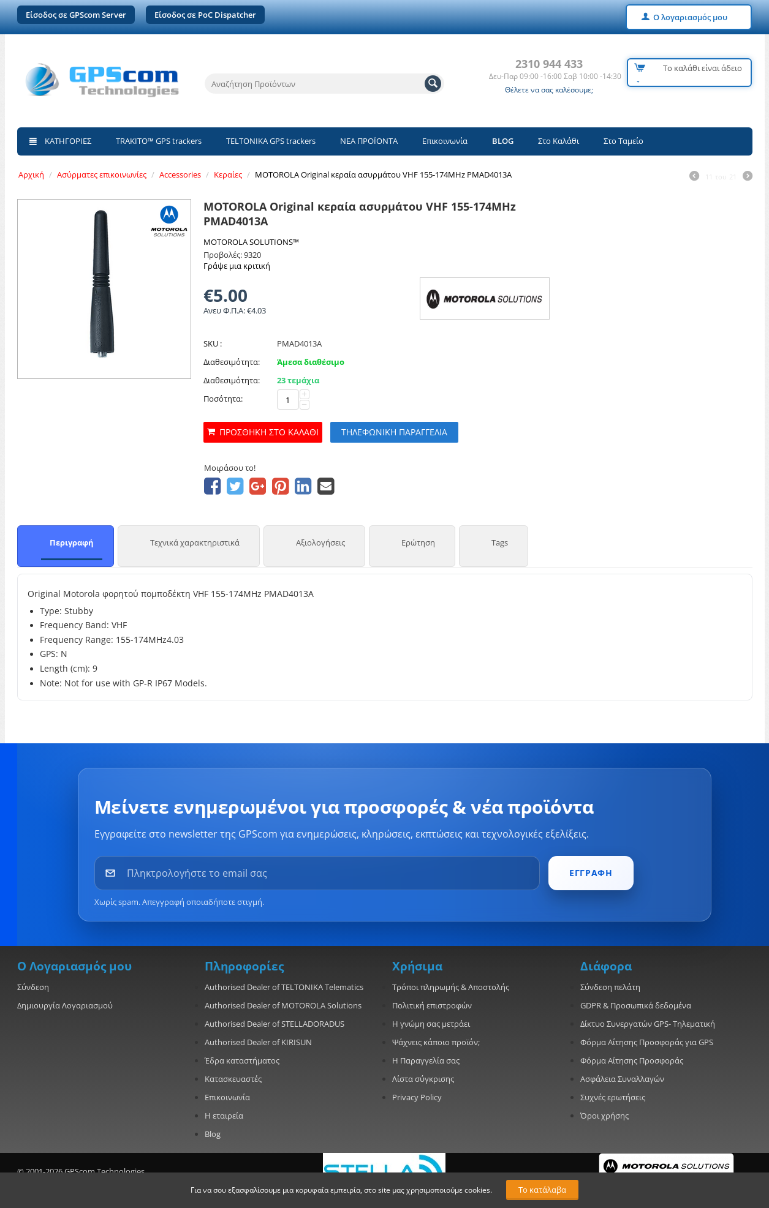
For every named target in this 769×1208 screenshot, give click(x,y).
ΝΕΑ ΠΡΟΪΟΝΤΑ (369, 140)
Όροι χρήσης (604, 1115)
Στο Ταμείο (623, 140)
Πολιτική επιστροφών (432, 1005)
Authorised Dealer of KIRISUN (258, 1042)
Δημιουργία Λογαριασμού (65, 1005)
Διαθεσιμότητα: (231, 361)
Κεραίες (228, 174)
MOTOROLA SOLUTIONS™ (251, 241)
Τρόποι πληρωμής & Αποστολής (450, 986)
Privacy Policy (417, 1097)
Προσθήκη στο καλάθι (269, 432)
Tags (499, 542)
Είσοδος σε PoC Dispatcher (205, 14)
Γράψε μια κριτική (236, 265)
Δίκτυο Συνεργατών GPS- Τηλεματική (647, 1023)
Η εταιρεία (224, 1115)
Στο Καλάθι (558, 140)
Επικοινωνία (445, 140)
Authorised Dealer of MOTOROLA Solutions (283, 1005)
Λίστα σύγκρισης (423, 1078)
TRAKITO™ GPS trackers (159, 140)
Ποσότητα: (223, 398)
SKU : (212, 343)
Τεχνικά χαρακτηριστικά (195, 542)
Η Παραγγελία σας (426, 1060)
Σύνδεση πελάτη (610, 986)
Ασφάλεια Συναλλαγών (622, 1078)
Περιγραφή (72, 542)
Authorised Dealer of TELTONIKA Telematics (284, 986)
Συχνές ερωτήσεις (612, 1097)
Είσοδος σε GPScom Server (76, 14)
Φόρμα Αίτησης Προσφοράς (631, 1060)
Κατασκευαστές (233, 1078)
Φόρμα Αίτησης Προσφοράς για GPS (646, 1042)
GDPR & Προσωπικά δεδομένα (635, 1005)
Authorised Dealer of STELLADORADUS (274, 1023)
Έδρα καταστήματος (242, 1060)
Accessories (180, 174)
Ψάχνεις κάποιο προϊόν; (436, 1042)
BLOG (502, 140)
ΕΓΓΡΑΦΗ (590, 873)
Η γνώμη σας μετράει (431, 1023)
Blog (213, 1133)
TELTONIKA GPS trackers (271, 140)
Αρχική (31, 174)
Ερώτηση (418, 542)
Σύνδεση (33, 986)
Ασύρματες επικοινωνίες (101, 174)
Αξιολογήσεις (320, 542)
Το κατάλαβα (542, 1189)
